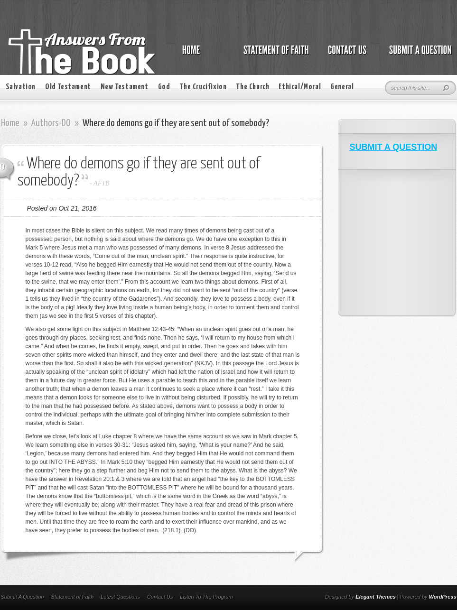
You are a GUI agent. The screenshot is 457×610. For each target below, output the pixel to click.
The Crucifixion (202, 87)
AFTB (101, 183)
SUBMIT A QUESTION (394, 147)
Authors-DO (51, 123)
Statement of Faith (72, 597)
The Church (252, 87)
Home (10, 123)
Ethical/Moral (300, 87)
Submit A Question (22, 597)
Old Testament (68, 87)
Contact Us (160, 597)
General (342, 87)
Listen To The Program (206, 597)
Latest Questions (120, 597)
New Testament (125, 87)
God (164, 87)
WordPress (443, 597)
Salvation (21, 87)
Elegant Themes (375, 597)
